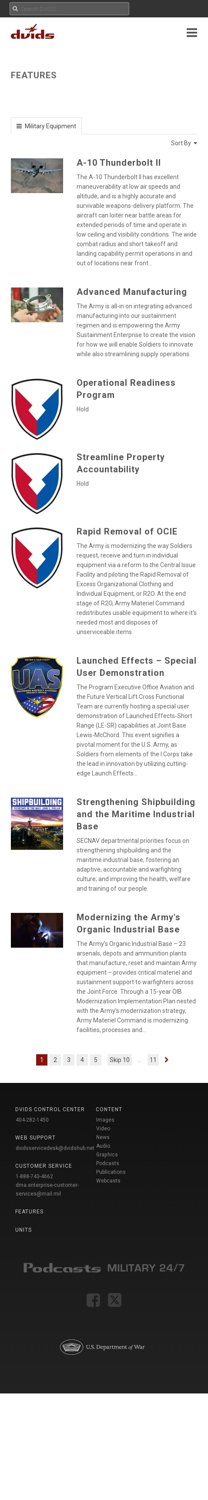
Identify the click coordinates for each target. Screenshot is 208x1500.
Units (23, 1230)
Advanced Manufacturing (132, 292)
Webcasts (108, 1181)
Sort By (184, 143)
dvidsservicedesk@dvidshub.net (55, 1148)
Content (109, 1109)
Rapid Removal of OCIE (127, 531)
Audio (103, 1146)
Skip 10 (120, 1059)
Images (105, 1120)
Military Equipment (49, 126)
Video (103, 1129)
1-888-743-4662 (34, 1176)
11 (153, 1059)
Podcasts (107, 1163)
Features (29, 1212)
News (103, 1137)
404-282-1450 (32, 1120)
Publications (111, 1172)
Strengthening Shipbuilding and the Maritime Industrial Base (136, 814)
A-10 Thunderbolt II (119, 162)
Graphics (107, 1155)
